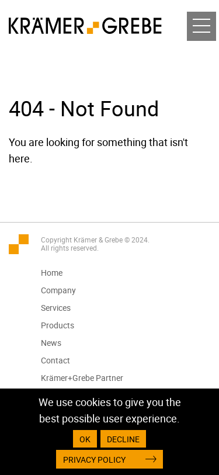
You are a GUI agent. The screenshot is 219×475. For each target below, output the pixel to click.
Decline (123, 439)
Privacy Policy (94, 459)
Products (57, 325)
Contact (55, 360)
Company (58, 290)
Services (56, 307)
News (51, 342)
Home (51, 272)
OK (85, 439)
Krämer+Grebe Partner (82, 377)
